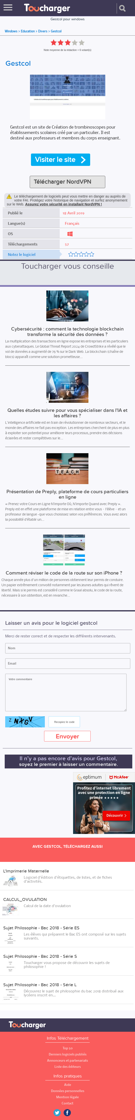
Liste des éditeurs (67, 1066)
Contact (67, 1103)
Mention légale (67, 1097)
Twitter (59, 1112)
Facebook (71, 1112)
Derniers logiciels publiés (67, 1054)
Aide (67, 1084)
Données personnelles (67, 1091)
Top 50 (68, 1048)
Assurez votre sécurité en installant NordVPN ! (63, 204)
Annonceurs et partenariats (67, 1060)
